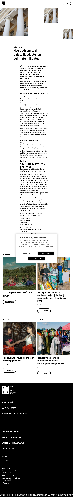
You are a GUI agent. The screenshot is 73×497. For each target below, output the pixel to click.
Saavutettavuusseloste (12, 437)
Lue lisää (21, 248)
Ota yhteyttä (7, 402)
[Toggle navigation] (69, 4)
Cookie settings (8, 448)
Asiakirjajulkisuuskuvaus (13, 443)
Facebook (5, 457)
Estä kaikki (46, 253)
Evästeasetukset (27, 253)
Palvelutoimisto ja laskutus (14, 414)
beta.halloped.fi (25, 171)
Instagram (6, 460)
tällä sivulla (28, 115)
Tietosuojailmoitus (10, 431)
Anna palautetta (9, 408)
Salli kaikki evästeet (36, 258)
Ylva (3, 419)
